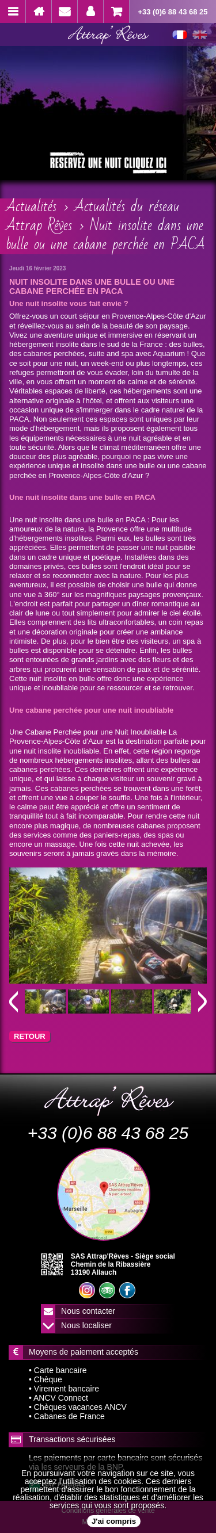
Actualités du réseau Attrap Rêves (92, 216)
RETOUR (30, 1036)
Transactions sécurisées (72, 1439)
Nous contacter (88, 1311)
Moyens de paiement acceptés (83, 1351)
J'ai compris (114, 1521)
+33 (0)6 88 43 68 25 (172, 12)
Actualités (31, 206)
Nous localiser (86, 1325)
